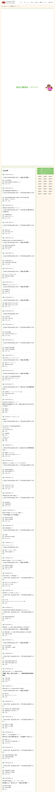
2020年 (39, 181)
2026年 (39, 176)
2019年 (44, 181)
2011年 (39, 188)
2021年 (50, 178)
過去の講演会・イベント (13, 6)
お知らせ (36, 2)
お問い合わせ (50, 2)
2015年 (50, 183)
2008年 (39, 191)
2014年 (39, 186)
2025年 (44, 176)
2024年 (50, 176)
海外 (49, 193)
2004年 (44, 193)
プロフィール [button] (26, 2)
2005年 (39, 193)
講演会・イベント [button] (43, 2)
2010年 (44, 188)
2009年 (50, 188)
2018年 (50, 181)
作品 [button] (32, 2)
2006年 (50, 191)
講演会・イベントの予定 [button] (45, 168)
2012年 (50, 186)
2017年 (39, 183)
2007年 (44, 191)
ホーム (21, 2)
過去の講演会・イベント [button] (45, 173)
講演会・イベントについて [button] (45, 171)
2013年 (44, 186)
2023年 (39, 178)
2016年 (44, 183)
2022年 (44, 178)
